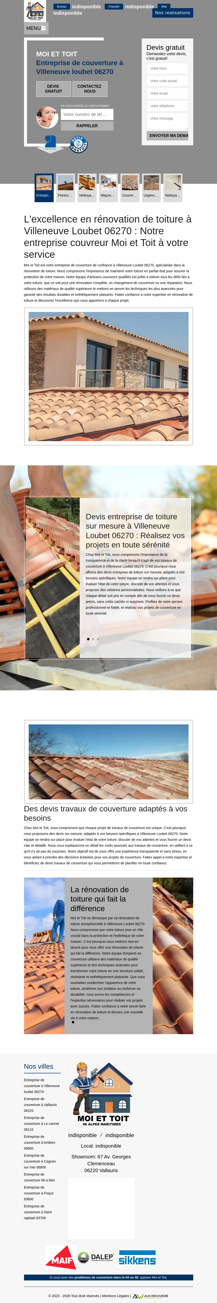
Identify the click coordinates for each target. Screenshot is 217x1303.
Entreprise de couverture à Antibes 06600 (39, 1142)
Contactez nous (89, 89)
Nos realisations (172, 12)
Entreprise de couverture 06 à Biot (39, 1177)
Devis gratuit (53, 89)
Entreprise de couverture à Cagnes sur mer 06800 (40, 1161)
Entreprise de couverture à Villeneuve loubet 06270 (42, 1086)
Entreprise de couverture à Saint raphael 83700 (38, 1212)
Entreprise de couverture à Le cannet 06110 (41, 1123)
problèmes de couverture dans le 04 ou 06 (106, 1277)
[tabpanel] (135, 566)
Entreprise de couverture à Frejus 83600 (39, 1193)
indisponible (86, 6)
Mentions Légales (115, 1296)
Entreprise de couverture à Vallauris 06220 (40, 1105)
